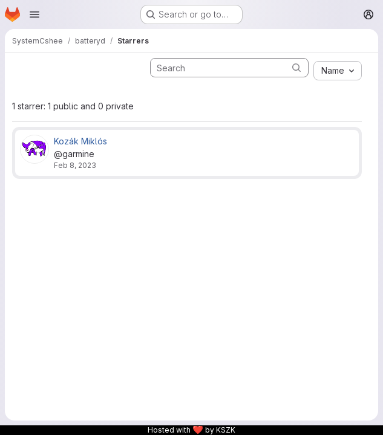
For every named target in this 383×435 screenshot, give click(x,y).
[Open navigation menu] (34, 14)
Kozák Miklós (80, 141)
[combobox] (337, 70)
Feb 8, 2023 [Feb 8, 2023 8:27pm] (75, 165)
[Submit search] (296, 67)
